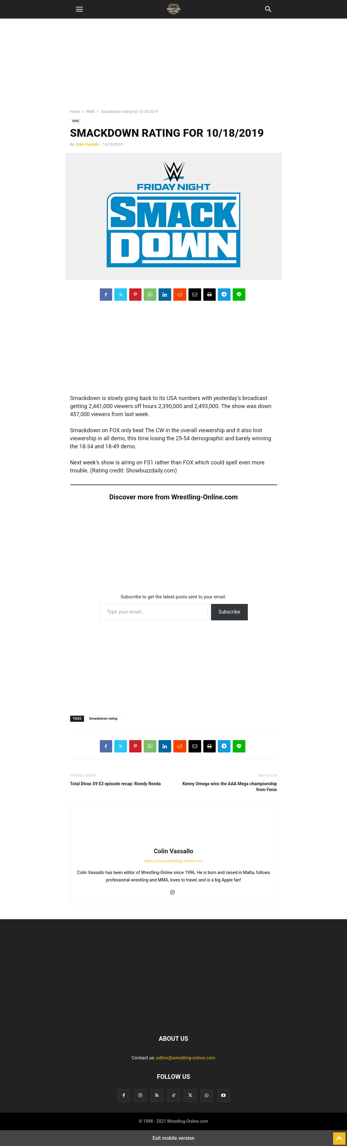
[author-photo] (173, 842)
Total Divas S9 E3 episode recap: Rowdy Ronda (115, 783)
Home (75, 112)
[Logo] (173, 1020)
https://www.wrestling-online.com (173, 861)
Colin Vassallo (87, 144)
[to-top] (339, 1135)
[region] (173, 66)
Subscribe (229, 612)
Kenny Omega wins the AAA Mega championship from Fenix (229, 786)
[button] (79, 9)
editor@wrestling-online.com (185, 1058)
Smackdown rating (103, 719)
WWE (90, 112)
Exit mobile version (173, 1138)
